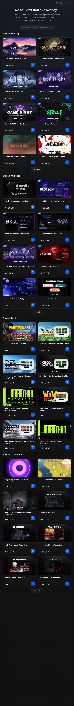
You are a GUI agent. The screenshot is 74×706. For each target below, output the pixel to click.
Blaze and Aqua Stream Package (52, 156)
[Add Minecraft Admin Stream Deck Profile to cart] (67, 349)
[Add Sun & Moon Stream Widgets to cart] (67, 240)
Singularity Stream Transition (16, 480)
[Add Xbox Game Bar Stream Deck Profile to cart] (67, 382)
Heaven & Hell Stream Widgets (17, 234)
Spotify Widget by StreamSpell (17, 201)
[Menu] (57, 3)
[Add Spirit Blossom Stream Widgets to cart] (67, 207)
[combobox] (37, 27)
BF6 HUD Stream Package (15, 156)
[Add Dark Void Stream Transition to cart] (33, 551)
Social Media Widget (47, 299)
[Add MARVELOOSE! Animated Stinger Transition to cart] (33, 518)
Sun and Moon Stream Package (51, 58)
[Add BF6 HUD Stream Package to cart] (33, 162)
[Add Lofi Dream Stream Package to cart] (33, 65)
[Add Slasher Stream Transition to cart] (67, 518)
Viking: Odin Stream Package (16, 91)
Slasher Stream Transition (49, 512)
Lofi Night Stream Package (49, 91)
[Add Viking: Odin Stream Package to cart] (33, 97)
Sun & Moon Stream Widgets (50, 234)
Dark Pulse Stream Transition (50, 545)
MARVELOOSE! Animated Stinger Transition (18, 513)
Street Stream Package (48, 124)
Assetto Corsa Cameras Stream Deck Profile (19, 442)
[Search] (61, 3)
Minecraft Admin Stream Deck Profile (54, 343)
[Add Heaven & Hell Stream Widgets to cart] (33, 240)
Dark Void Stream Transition (16, 545)
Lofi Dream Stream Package (15, 58)
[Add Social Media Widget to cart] (67, 305)
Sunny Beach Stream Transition (51, 480)
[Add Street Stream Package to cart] (67, 130)
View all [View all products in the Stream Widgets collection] (37, 312)
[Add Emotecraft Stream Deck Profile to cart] (33, 349)
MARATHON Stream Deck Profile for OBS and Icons (19, 410)
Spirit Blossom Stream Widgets (51, 201)
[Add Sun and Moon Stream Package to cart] (67, 65)
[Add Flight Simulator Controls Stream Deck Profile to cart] (33, 382)
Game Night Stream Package (16, 124)
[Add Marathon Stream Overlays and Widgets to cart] (67, 447)
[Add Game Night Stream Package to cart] (33, 130)
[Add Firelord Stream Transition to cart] (67, 584)
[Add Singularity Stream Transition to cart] (33, 486)
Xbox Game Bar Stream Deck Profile (53, 376)
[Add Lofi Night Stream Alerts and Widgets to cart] (33, 272)
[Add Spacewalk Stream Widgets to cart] (33, 305)
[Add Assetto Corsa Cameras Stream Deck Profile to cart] (33, 447)
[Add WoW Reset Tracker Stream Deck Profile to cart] (67, 415)
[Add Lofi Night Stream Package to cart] (67, 97)
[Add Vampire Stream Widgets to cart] (67, 272)
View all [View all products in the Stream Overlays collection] (37, 170)
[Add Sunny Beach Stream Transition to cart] (67, 486)
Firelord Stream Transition (49, 577)
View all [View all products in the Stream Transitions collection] (37, 591)
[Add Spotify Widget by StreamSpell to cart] (33, 207)
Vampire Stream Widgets (49, 266)
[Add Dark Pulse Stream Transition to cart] (67, 551)
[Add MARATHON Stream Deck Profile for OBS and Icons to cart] (33, 415)
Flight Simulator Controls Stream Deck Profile (18, 377)
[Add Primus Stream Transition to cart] (33, 584)
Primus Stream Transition (15, 577)
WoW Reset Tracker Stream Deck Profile (52, 410)
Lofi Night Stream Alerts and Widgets (19, 266)
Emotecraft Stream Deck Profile (17, 343)
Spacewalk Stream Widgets (15, 299)
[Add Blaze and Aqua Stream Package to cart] (67, 162)
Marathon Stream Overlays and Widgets (51, 442)
